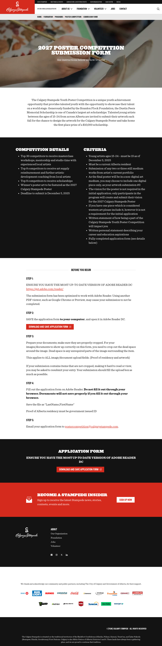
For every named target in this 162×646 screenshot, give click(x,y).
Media (118, 2)
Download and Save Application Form (50, 326)
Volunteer (99, 8)
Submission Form (90, 17)
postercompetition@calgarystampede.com (91, 426)
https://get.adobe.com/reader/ (45, 289)
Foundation (82, 8)
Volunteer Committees (70, 6)
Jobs (113, 8)
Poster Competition (73, 17)
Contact (123, 8)
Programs (59, 17)
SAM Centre (109, 2)
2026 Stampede (42, 2)
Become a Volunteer (44, 6)
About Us (66, 8)
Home (39, 17)
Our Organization (96, 2)
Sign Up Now (125, 499)
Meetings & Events (57, 2)
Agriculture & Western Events (77, 2)
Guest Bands (91, 7)
